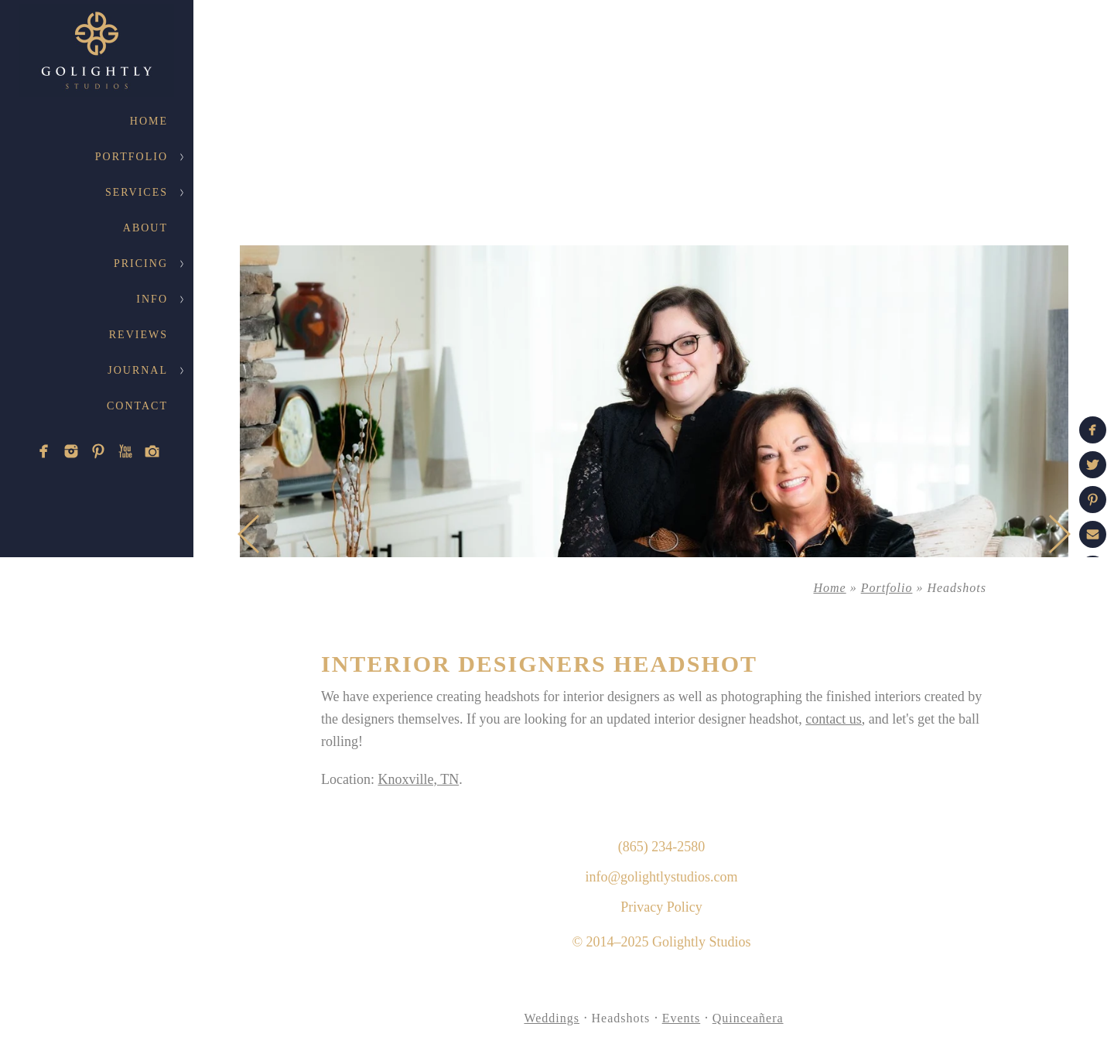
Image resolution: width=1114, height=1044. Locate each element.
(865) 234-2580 (661, 846)
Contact (137, 406)
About (145, 228)
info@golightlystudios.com (661, 877)
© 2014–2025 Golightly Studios (661, 942)
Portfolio (131, 157)
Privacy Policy (661, 907)
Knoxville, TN (418, 779)
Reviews (138, 335)
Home (149, 121)
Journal (138, 370)
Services (136, 192)
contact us (833, 719)
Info (152, 299)
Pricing (141, 263)
